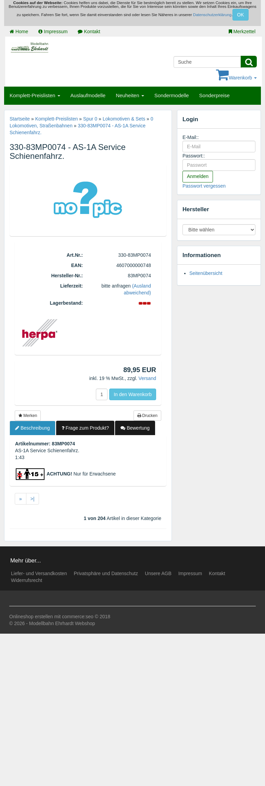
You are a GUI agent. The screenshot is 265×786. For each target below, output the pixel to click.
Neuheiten (130, 95)
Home (19, 31)
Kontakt (89, 31)
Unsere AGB (158, 573)
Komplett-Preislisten (35, 95)
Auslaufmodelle (88, 95)
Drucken (147, 415)
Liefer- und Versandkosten (39, 573)
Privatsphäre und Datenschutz (106, 573)
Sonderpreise (214, 95)
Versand (147, 378)
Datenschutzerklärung (212, 15)
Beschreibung (32, 428)
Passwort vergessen (204, 186)
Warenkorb (236, 77)
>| (32, 499)
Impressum (52, 31)
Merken (27, 415)
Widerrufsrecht (26, 580)
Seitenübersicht (206, 273)
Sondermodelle (171, 95)
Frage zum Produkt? (85, 428)
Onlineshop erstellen (31, 616)
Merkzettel (242, 31)
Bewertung (135, 428)
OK (240, 14)
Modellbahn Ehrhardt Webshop (62, 623)
